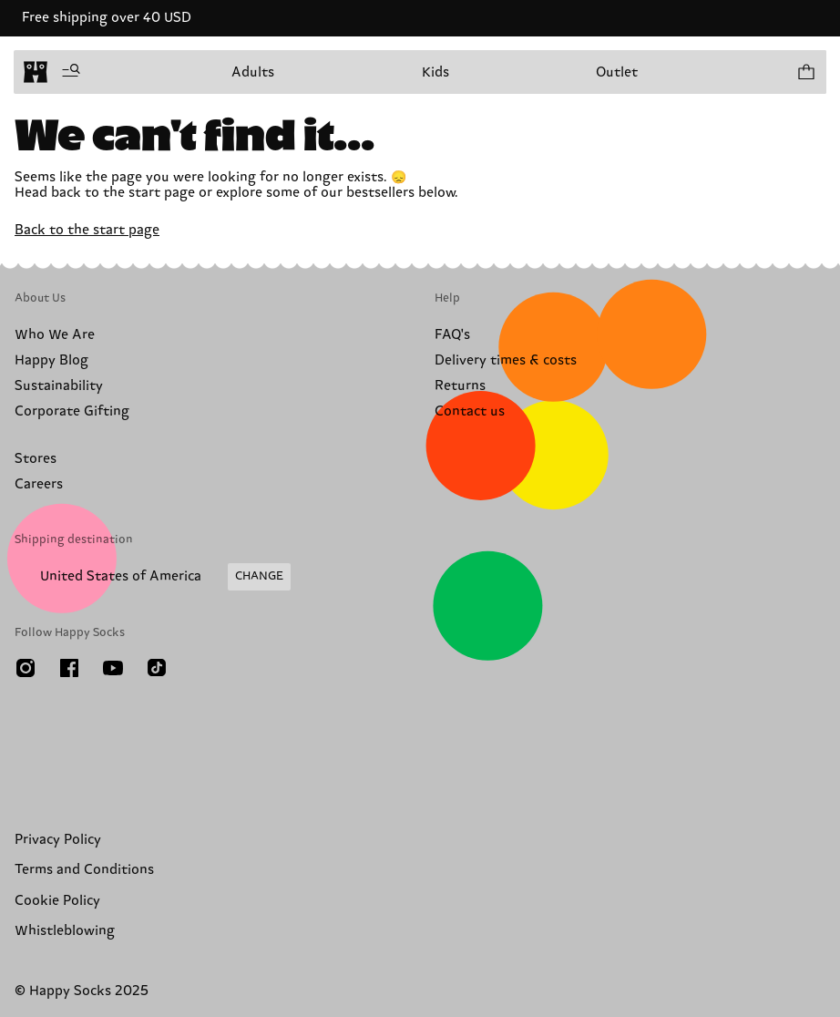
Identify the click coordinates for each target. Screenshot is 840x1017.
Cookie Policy (57, 901)
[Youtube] (113, 668)
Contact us (470, 411)
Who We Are (55, 335)
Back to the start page (87, 230)
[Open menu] (71, 72)
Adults (252, 72)
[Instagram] (25, 668)
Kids (435, 72)
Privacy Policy (58, 840)
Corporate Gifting (72, 411)
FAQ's (452, 335)
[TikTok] (157, 668)
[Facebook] (69, 668)
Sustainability (59, 386)
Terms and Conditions (84, 870)
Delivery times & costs (506, 360)
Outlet (617, 72)
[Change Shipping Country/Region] (153, 577)
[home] (35, 72)
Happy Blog (51, 360)
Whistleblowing (65, 931)
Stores (35, 459)
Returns (460, 386)
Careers (39, 484)
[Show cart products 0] (805, 72)
